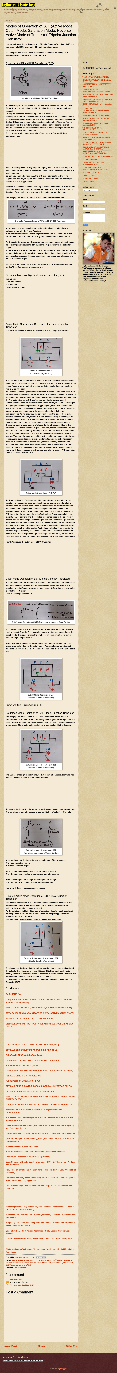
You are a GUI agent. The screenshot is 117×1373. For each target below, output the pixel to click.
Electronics (67, 1260)
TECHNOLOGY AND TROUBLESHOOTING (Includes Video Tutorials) (96, 110)
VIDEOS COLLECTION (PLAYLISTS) (92, 129)
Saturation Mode (55, 1263)
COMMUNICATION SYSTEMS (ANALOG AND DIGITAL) (96, 148)
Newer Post (10, 1346)
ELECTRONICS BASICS (93, 160)
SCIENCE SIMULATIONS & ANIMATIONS (94, 86)
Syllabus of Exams (90, 178)
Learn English (88, 175)
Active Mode (17, 1260)
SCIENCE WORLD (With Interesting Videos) (97, 105)
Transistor (14, 1265)
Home (41, 1346)
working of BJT (25, 1265)
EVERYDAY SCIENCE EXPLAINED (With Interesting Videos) (97, 100)
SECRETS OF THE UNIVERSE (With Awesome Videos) (98, 95)
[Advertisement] (37, 151)
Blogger (63, 1369)
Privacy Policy (88, 181)
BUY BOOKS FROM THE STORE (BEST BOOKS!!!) (96, 119)
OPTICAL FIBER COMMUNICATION (98, 157)
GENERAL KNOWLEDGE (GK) (96, 115)
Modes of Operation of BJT (17, 1263)
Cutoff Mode (56, 1260)
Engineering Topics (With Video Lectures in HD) (95, 124)
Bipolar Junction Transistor (35, 1260)
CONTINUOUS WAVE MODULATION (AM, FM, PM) (95, 168)
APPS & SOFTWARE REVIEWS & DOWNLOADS (96, 138)
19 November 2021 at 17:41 (22, 1285)
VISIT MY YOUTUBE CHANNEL (96, 77)
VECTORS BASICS (91, 172)
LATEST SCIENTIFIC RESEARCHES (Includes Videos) (96, 90)
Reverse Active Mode (38, 1263)
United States (20, 1268)
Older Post (72, 1346)
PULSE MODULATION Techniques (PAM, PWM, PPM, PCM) (97, 143)
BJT (48, 1260)
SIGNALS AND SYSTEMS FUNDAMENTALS (94, 163)
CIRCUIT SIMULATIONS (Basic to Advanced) (97, 81)
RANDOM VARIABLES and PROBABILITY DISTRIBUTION (95, 153)
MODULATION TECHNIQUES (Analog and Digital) (95, 134)
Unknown (14, 1279)
